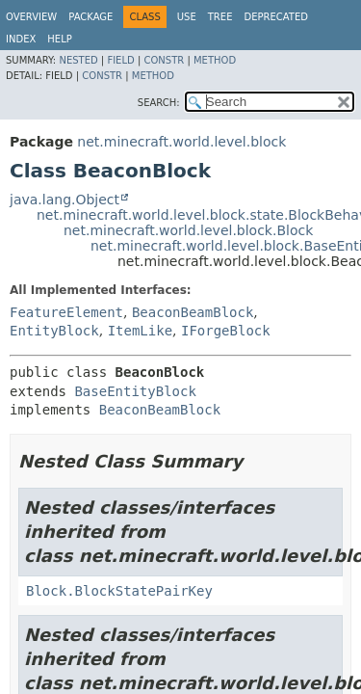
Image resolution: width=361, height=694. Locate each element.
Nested (78, 60)
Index (21, 39)
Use (186, 17)
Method (214, 60)
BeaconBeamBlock (192, 312)
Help (59, 39)
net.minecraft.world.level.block (181, 141)
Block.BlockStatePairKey (119, 591)
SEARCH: (159, 102)
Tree (220, 17)
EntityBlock (54, 330)
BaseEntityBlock (134, 391)
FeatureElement (66, 312)
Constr (163, 60)
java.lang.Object (64, 199)
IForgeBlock (226, 330)
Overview (31, 17)
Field (120, 60)
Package (90, 17)
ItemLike (140, 330)
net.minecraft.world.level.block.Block (188, 230)
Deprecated (276, 17)
